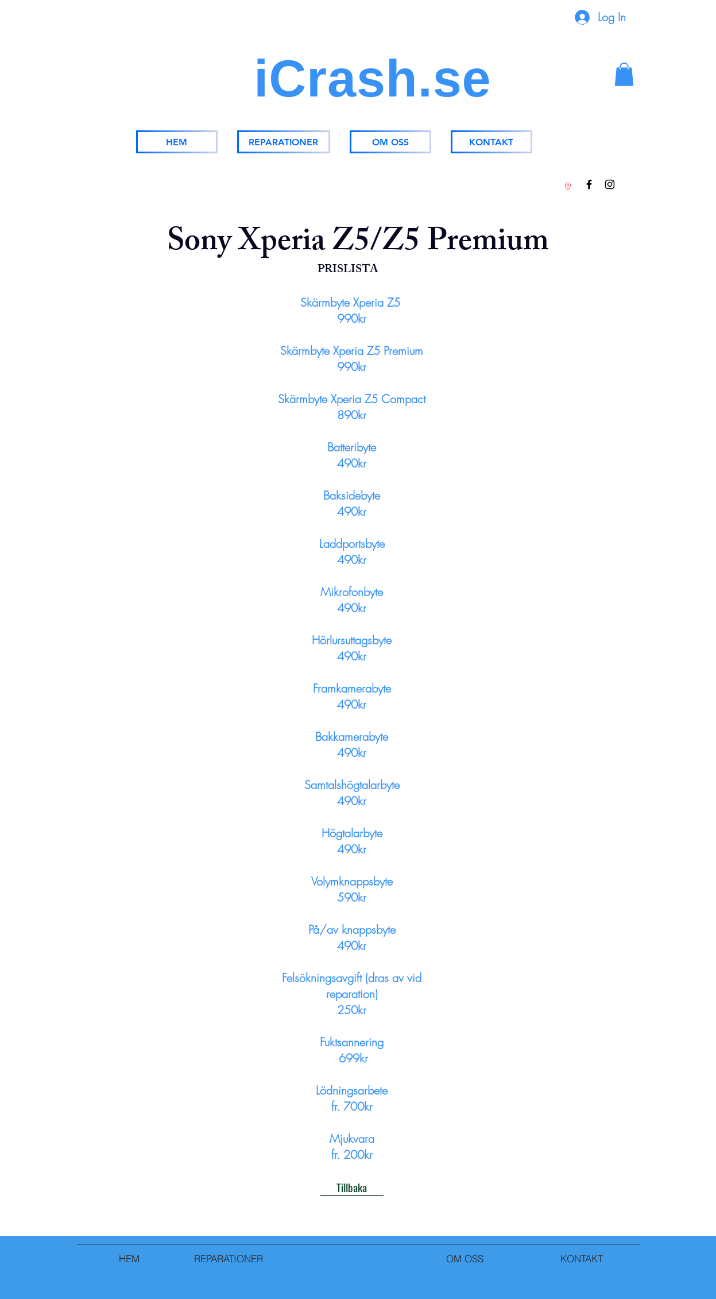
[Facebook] (589, 184)
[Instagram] (609, 184)
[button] (624, 74)
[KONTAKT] (491, 141)
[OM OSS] (390, 141)
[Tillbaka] (352, 1187)
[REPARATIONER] (283, 141)
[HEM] (177, 141)
